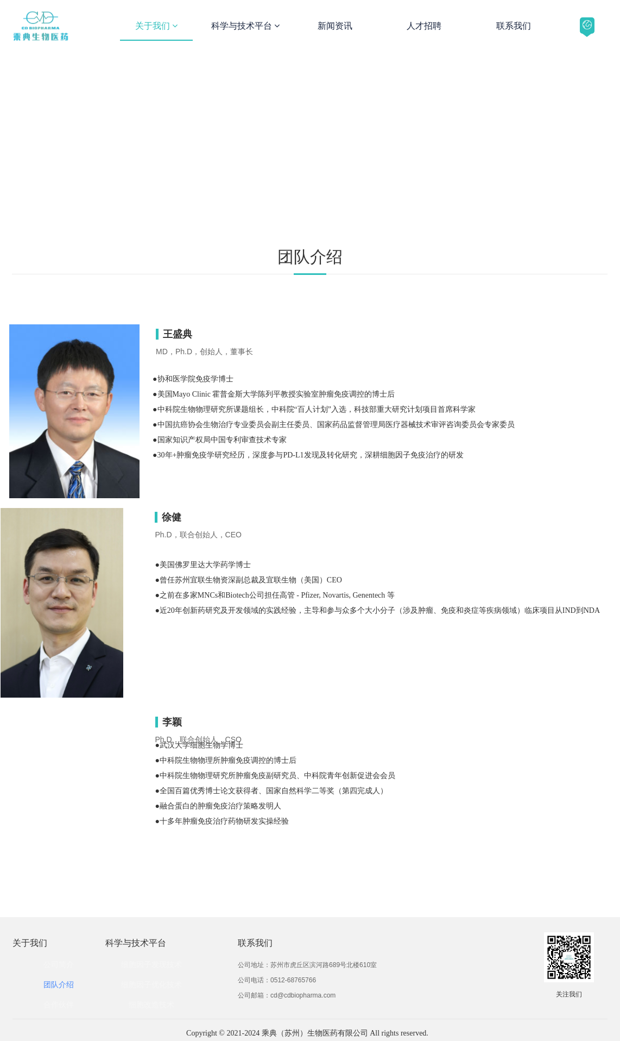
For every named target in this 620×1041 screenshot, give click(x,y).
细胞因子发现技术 (151, 964)
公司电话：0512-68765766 (277, 980)
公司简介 (58, 964)
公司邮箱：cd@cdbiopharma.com (287, 995)
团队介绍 (58, 984)
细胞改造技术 (151, 1004)
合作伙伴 (58, 1004)
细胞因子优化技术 (151, 984)
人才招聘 (424, 25)
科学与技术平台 (245, 25)
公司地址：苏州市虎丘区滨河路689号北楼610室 (307, 965)
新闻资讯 (335, 25)
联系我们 (513, 25)
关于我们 (156, 25)
